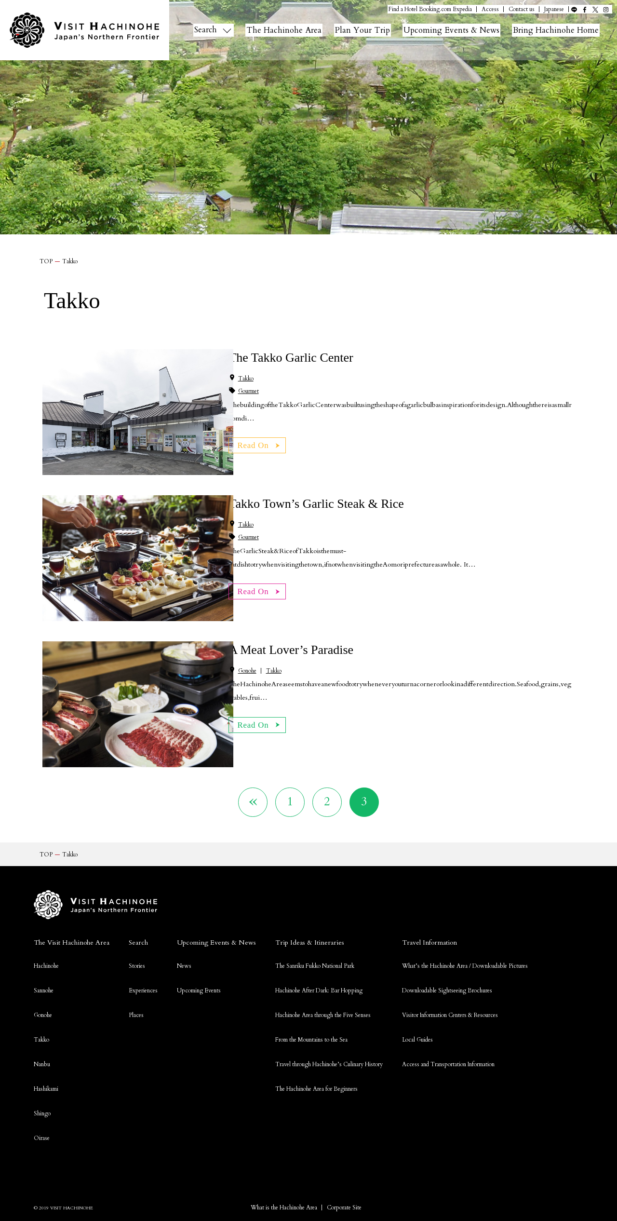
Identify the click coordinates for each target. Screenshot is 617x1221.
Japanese (554, 10)
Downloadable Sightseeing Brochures (447, 995)
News (184, 971)
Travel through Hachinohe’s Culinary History (329, 1069)
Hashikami (46, 1094)
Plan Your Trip (367, 30)
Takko (246, 378)
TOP (46, 261)
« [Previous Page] (244, 803)
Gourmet (248, 391)
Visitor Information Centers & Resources (450, 1020)
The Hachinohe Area (286, 30)
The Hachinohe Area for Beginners (316, 1094)
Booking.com (435, 10)
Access (490, 10)
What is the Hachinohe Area (284, 1212)
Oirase (42, 1143)
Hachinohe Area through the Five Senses (323, 1020)
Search (206, 30)
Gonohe (247, 671)
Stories (137, 971)
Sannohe (44, 995)
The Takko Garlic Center (290, 358)
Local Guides (417, 1044)
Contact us (522, 10)
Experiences (143, 995)
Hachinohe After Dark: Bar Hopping (318, 995)
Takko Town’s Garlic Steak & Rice (315, 504)
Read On (255, 443)
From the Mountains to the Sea (311, 1044)
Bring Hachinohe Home (566, 30)
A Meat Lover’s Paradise (290, 650)
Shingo (42, 1118)
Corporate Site (344, 1212)
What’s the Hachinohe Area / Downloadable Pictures (465, 971)
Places (136, 1020)
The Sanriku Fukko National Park (314, 971)
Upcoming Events (199, 995)
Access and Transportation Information (448, 1069)
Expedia (462, 10)
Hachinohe (46, 971)
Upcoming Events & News (459, 30)
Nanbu (42, 1069)
